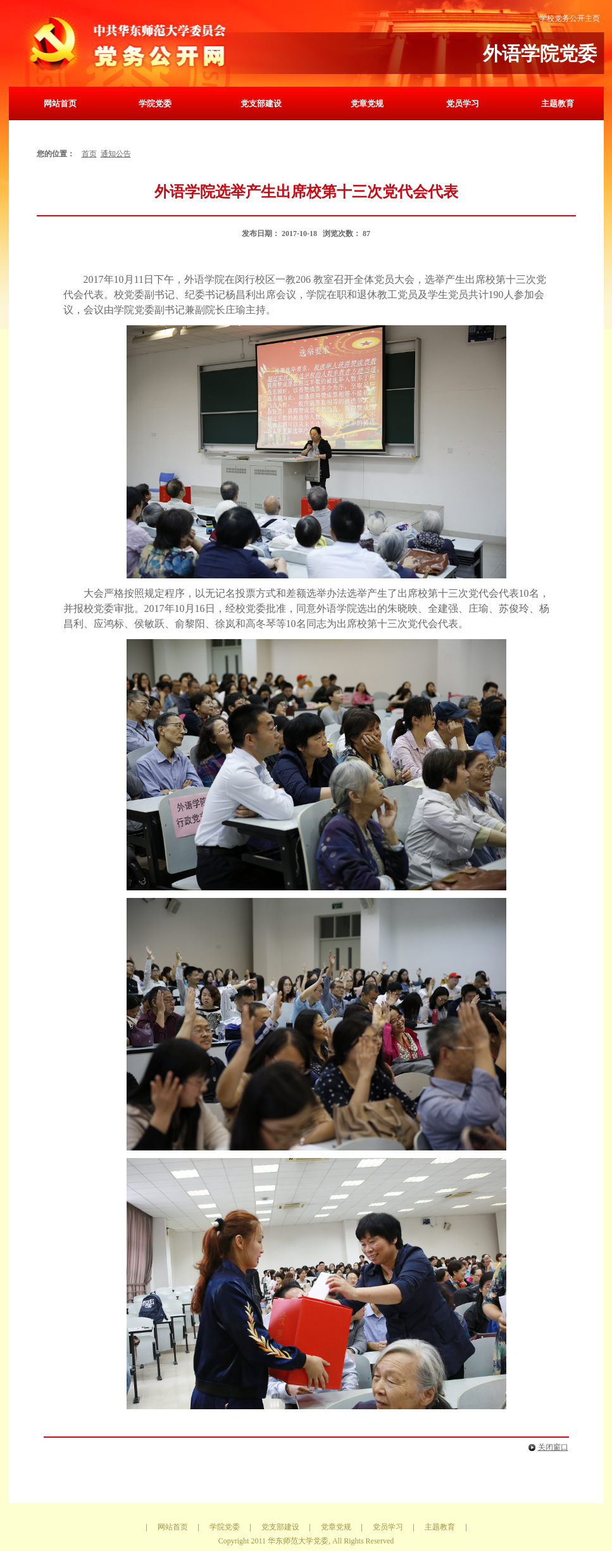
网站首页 (60, 103)
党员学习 (462, 103)
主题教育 (557, 103)
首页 (89, 153)
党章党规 (367, 103)
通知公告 (116, 153)
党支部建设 (261, 103)
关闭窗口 (545, 1447)
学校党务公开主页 (569, 18)
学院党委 (155, 103)
